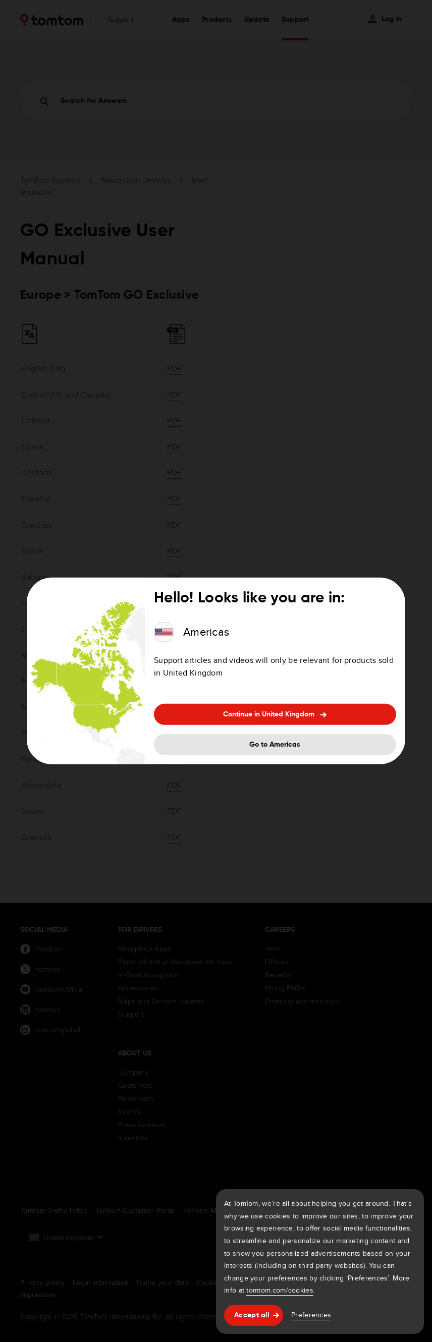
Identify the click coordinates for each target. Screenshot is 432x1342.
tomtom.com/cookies (279, 1290)
